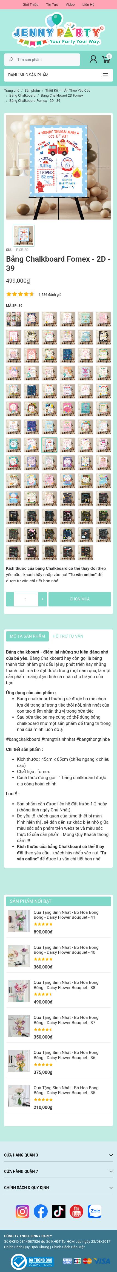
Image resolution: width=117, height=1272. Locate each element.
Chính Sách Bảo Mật (68, 1247)
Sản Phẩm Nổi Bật (31, 901)
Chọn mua (80, 599)
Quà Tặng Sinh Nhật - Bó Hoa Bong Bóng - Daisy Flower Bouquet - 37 (66, 1020)
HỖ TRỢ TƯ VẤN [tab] (68, 636)
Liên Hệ (88, 4)
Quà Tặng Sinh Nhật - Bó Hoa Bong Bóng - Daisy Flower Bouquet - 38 (66, 985)
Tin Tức (52, 4)
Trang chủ (11, 90)
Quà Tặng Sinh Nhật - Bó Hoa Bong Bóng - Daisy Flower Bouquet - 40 (66, 950)
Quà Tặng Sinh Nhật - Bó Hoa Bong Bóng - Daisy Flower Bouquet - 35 (66, 1090)
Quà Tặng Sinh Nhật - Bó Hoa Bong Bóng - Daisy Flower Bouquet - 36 (66, 1055)
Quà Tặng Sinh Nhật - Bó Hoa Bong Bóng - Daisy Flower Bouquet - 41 (66, 915)
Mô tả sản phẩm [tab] (27, 636)
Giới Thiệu (31, 4)
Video (70, 4)
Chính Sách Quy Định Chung (26, 1247)
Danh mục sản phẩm (28, 75)
